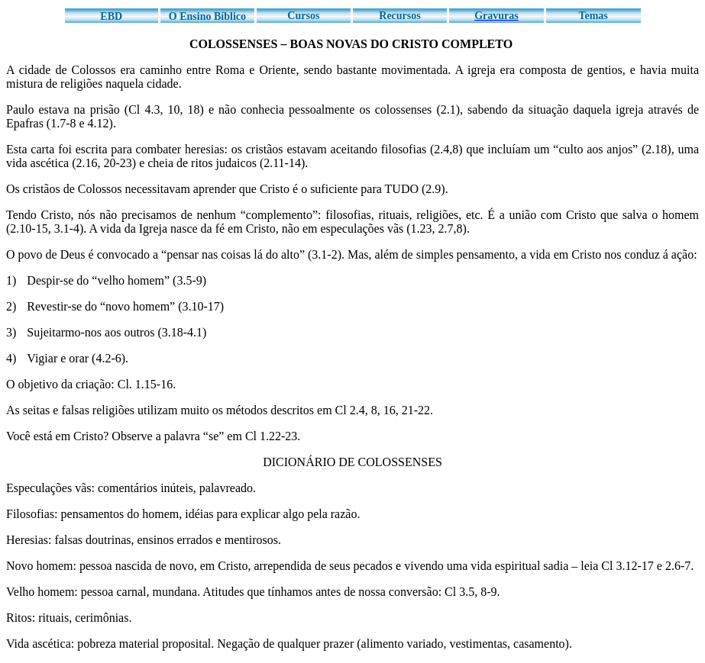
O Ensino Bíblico (207, 16)
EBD (111, 16)
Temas (592, 15)
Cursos (303, 15)
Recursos (399, 15)
